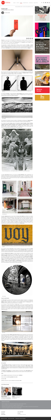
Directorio (31, 2)
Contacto (18, 413)
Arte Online (3, 411)
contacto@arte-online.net (21, 414)
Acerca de (2, 413)
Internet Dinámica (22, 418)
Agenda (14, 2)
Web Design (3, 414)
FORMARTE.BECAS (25, 2)
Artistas (18, 2)
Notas (21, 2)
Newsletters (36, 2)
